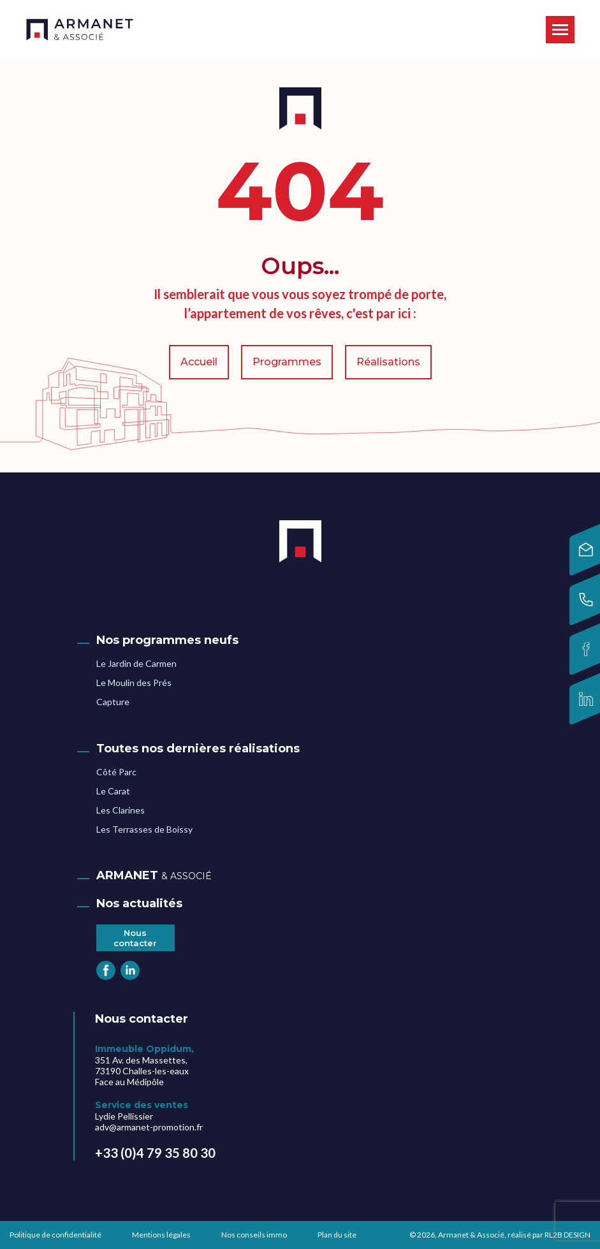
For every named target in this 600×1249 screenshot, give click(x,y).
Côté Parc (116, 771)
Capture (112, 701)
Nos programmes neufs (167, 640)
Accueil (198, 362)
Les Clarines (120, 810)
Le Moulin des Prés (134, 682)
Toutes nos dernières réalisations (198, 748)
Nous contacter (135, 938)
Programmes (286, 362)
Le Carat (113, 790)
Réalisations (388, 362)
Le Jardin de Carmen (136, 663)
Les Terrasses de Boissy (144, 829)
